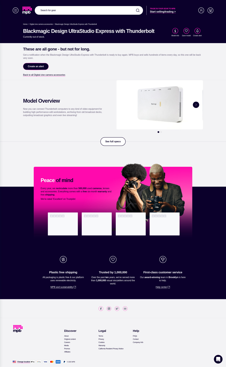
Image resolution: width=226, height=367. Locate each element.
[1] (158, 132)
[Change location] (23, 362)
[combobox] (89, 10)
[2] (161, 132)
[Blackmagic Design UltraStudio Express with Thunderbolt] (76, 24)
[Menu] (15, 10)
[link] (27, 10)
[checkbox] (186, 31)
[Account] (201, 10)
